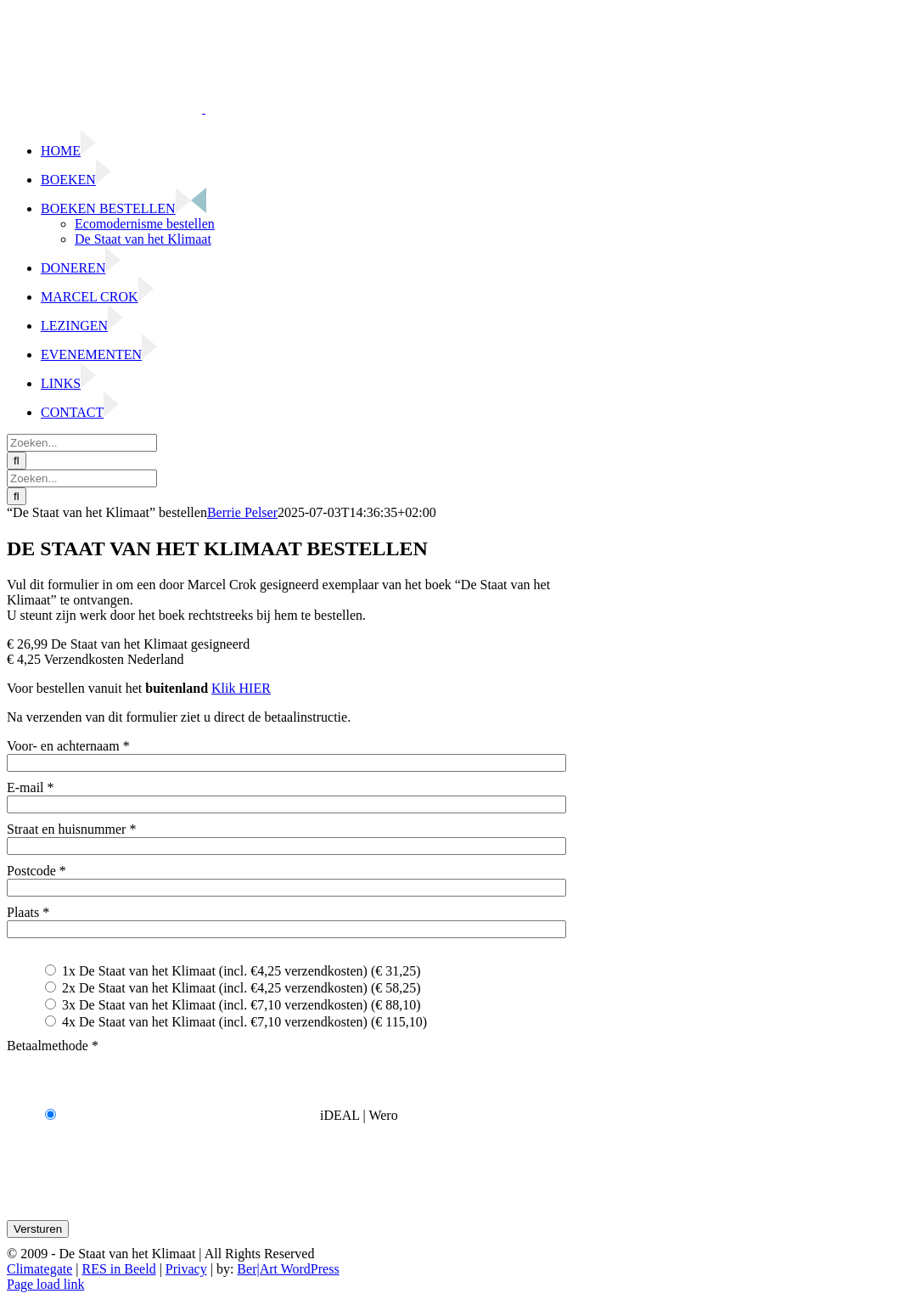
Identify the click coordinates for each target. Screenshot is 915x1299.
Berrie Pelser (242, 512)
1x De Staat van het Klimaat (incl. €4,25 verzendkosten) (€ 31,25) (233, 971)
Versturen (38, 1229)
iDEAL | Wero (221, 1115)
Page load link (46, 1284)
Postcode (36, 870)
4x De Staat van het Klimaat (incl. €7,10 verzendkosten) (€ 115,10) (236, 1022)
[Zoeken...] (82, 443)
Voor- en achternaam (68, 746)
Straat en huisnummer (71, 829)
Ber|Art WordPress (288, 1269)
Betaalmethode (52, 1045)
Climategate (39, 1269)
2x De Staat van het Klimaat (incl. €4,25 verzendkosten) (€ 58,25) (233, 988)
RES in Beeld (119, 1269)
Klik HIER (241, 688)
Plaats (28, 912)
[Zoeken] (16, 461)
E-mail (30, 787)
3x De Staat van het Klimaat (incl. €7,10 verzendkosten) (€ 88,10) (233, 1005)
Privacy (186, 1269)
